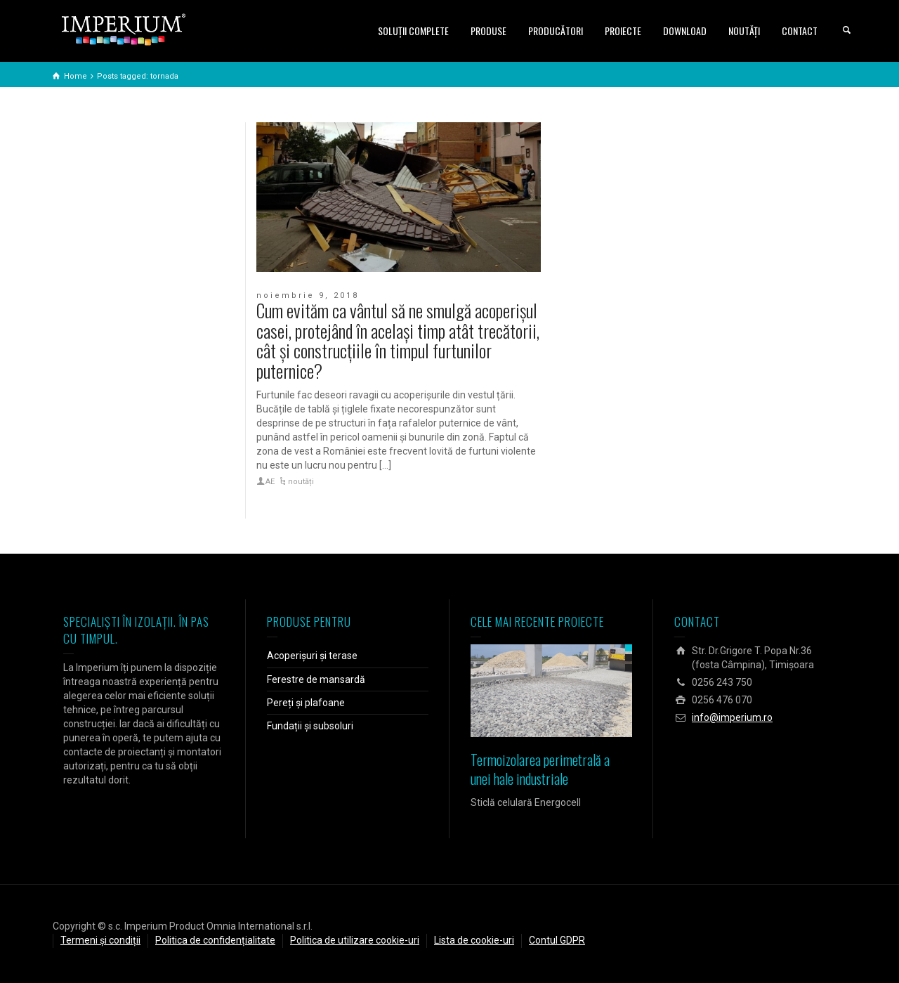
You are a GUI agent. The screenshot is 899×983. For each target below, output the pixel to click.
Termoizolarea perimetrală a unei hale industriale (540, 769)
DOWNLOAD (685, 30)
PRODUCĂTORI (555, 30)
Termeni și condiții (100, 940)
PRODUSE (488, 30)
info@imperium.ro (732, 717)
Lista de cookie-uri (474, 940)
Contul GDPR (557, 940)
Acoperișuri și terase (312, 655)
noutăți (301, 481)
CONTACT (800, 30)
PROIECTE (623, 30)
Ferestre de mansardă (316, 679)
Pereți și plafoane (306, 702)
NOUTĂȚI (744, 30)
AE (270, 481)
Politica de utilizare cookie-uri (354, 940)
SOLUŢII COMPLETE (413, 30)
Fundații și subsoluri (310, 725)
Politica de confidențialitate (215, 940)
